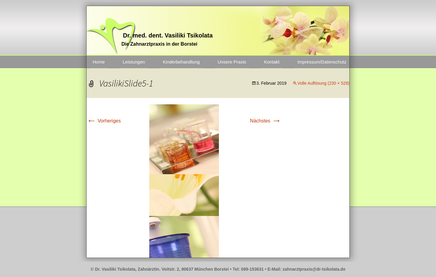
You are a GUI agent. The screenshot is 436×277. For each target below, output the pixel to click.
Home (99, 61)
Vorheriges (104, 120)
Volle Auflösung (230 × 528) (323, 83)
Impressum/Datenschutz (321, 61)
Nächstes (265, 120)
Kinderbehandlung (181, 61)
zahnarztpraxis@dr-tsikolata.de (313, 269)
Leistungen (134, 61)
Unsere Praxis (232, 61)
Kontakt (271, 61)
